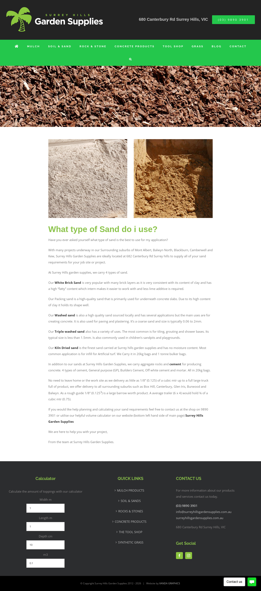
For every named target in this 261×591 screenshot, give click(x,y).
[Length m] (45, 526)
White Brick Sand (68, 283)
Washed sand (65, 315)
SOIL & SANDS (131, 501)
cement (175, 364)
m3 (45, 554)
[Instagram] (188, 555)
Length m (45, 518)
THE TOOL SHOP (130, 532)
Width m (46, 499)
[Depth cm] (45, 544)
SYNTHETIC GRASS (130, 542)
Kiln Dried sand (66, 348)
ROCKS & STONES (130, 511)
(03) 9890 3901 (187, 506)
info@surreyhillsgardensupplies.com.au (203, 512)
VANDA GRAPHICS (169, 583)
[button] (130, 59)
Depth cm (45, 536)
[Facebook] (179, 555)
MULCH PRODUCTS (130, 490)
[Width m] (45, 508)
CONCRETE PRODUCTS (130, 521)
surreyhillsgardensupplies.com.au (199, 518)
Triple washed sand (70, 331)
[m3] (45, 563)
